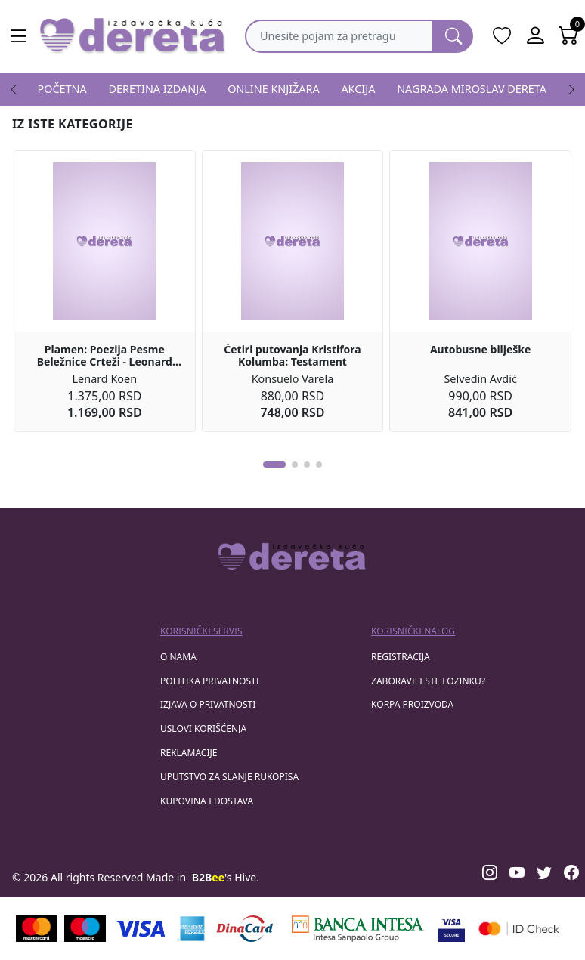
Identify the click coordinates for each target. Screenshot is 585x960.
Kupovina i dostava (206, 801)
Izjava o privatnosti (207, 704)
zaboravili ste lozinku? (428, 680)
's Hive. (225, 877)
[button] (274, 464)
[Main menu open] (18, 36)
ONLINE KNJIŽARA (274, 89)
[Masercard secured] (519, 928)
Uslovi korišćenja (203, 728)
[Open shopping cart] (568, 36)
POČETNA (62, 89)
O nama (178, 656)
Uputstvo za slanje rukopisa (229, 776)
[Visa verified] (452, 928)
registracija (400, 656)
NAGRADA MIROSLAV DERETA (471, 89)
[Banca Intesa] (357, 928)
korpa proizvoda (412, 704)
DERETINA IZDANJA (157, 89)
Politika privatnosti (209, 680)
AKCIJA (358, 89)
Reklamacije (188, 752)
